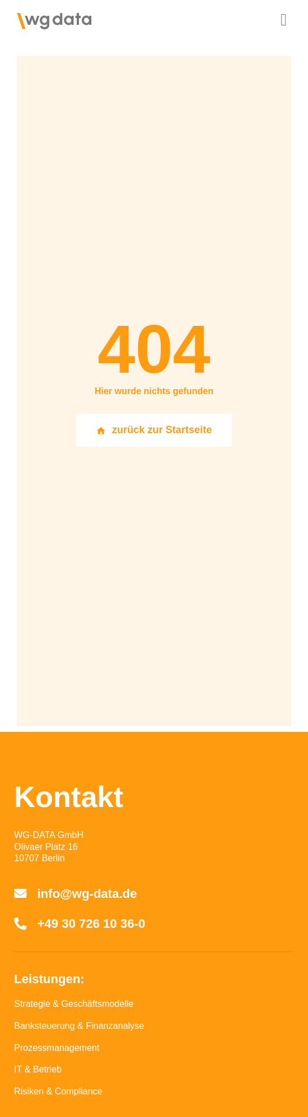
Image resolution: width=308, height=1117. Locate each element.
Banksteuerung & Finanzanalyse (79, 1026)
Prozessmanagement (56, 1048)
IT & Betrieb (37, 1069)
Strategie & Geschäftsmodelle (74, 1004)
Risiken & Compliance (58, 1091)
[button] (283, 19)
